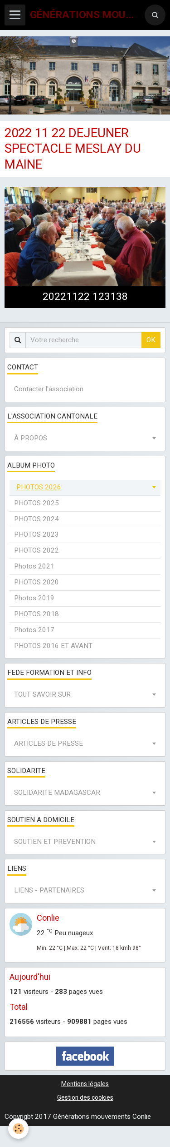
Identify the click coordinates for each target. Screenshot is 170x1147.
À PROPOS (30, 438)
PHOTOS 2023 (36, 534)
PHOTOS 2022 (36, 550)
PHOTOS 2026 (38, 487)
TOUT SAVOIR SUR (42, 694)
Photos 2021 (34, 566)
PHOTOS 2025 (36, 503)
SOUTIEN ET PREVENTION (55, 842)
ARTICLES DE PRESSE (48, 743)
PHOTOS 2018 (36, 614)
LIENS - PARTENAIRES (49, 890)
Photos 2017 (34, 630)
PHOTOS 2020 (36, 582)
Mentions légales (85, 1083)
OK (150, 340)
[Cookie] (18, 1128)
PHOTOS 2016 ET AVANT (53, 646)
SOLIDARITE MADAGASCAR (57, 792)
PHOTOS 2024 (36, 519)
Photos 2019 (34, 598)
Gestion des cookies (85, 1097)
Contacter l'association (48, 389)
